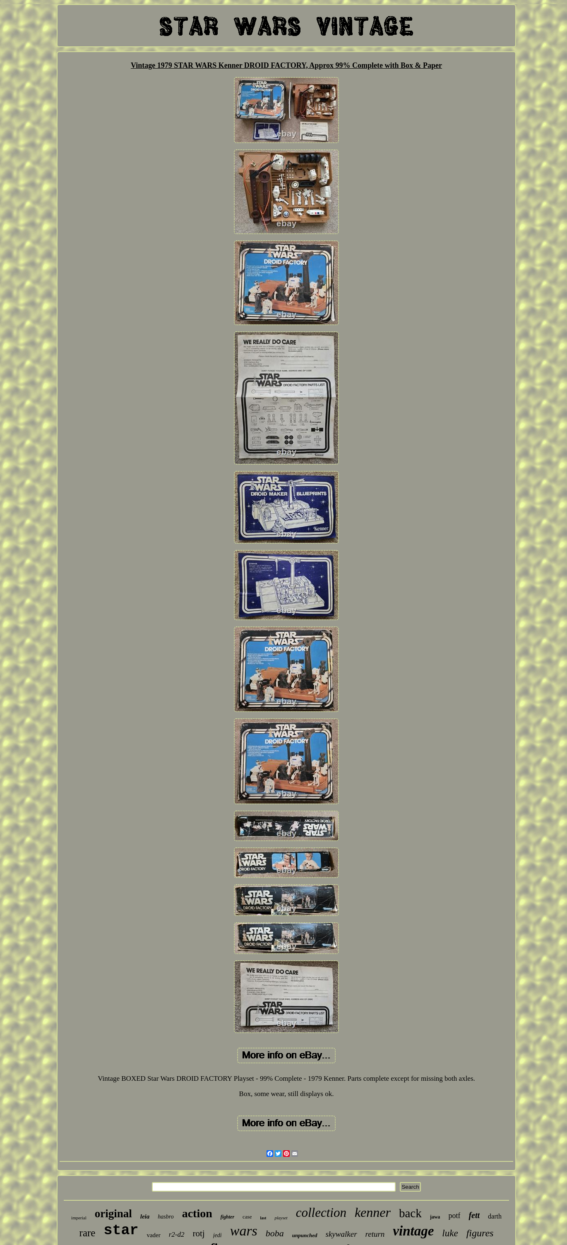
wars (243, 1230)
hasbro (165, 1217)
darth (495, 1216)
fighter (227, 1217)
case (247, 1217)
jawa (435, 1217)
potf (454, 1215)
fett (474, 1215)
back (410, 1213)
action (197, 1213)
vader (153, 1235)
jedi (217, 1235)
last (263, 1218)
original (113, 1213)
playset (280, 1217)
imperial (78, 1217)
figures (480, 1233)
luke (450, 1233)
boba (275, 1233)
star (120, 1230)
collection (321, 1212)
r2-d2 (177, 1234)
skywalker (341, 1234)
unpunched (304, 1235)
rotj (199, 1233)
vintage (413, 1230)
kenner (373, 1212)
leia (145, 1216)
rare (87, 1232)
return (375, 1234)
